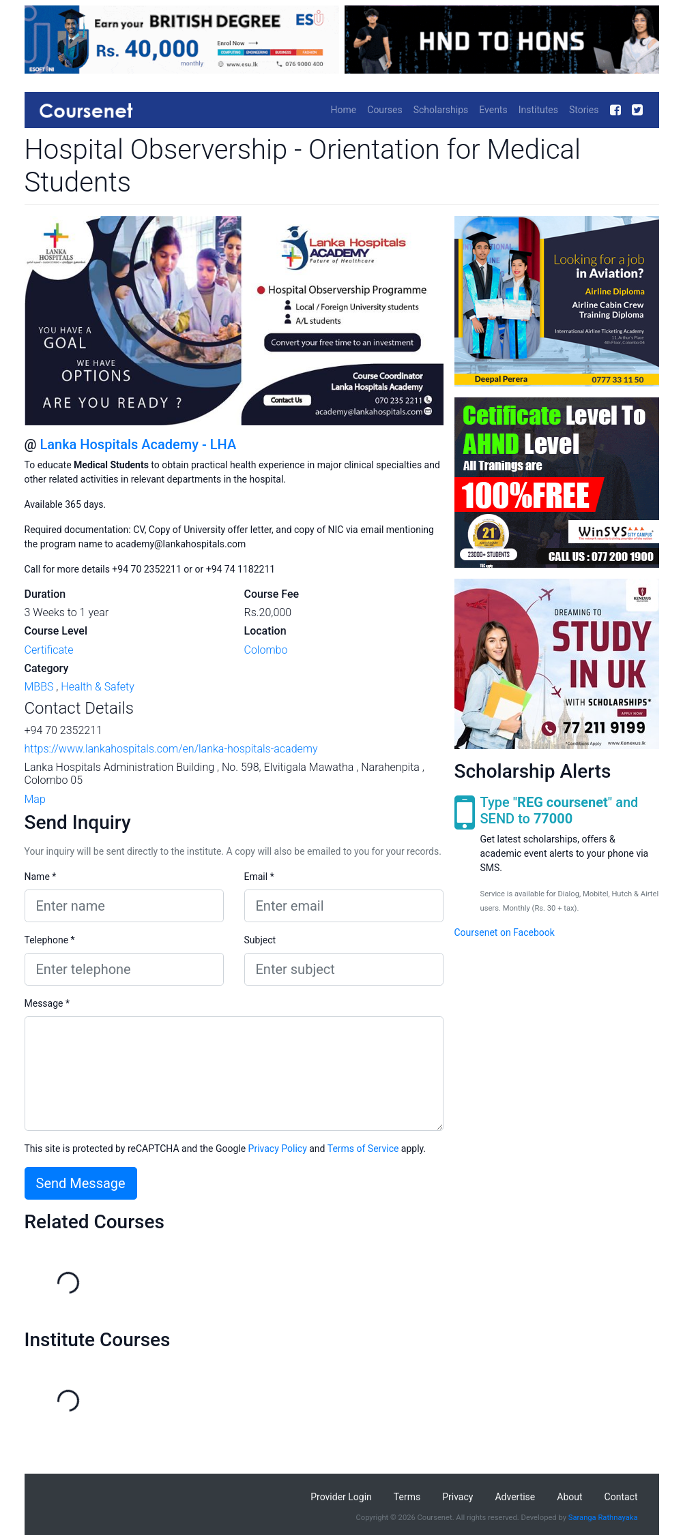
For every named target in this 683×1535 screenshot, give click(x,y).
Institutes (538, 109)
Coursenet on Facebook (504, 932)
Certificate (49, 649)
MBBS (39, 686)
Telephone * (50, 939)
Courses (384, 109)
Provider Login (341, 1496)
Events (493, 109)
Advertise (515, 1496)
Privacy (457, 1496)
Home (344, 109)
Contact (621, 1496)
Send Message (81, 1183)
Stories (584, 109)
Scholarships (441, 109)
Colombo (266, 649)
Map (35, 799)
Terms (407, 1496)
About (569, 1496)
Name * (41, 876)
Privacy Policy (277, 1148)
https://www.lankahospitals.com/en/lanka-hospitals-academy (171, 748)
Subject (260, 939)
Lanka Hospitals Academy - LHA (138, 444)
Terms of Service (363, 1148)
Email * (259, 876)
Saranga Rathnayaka (603, 1517)
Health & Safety (97, 686)
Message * (47, 1003)
